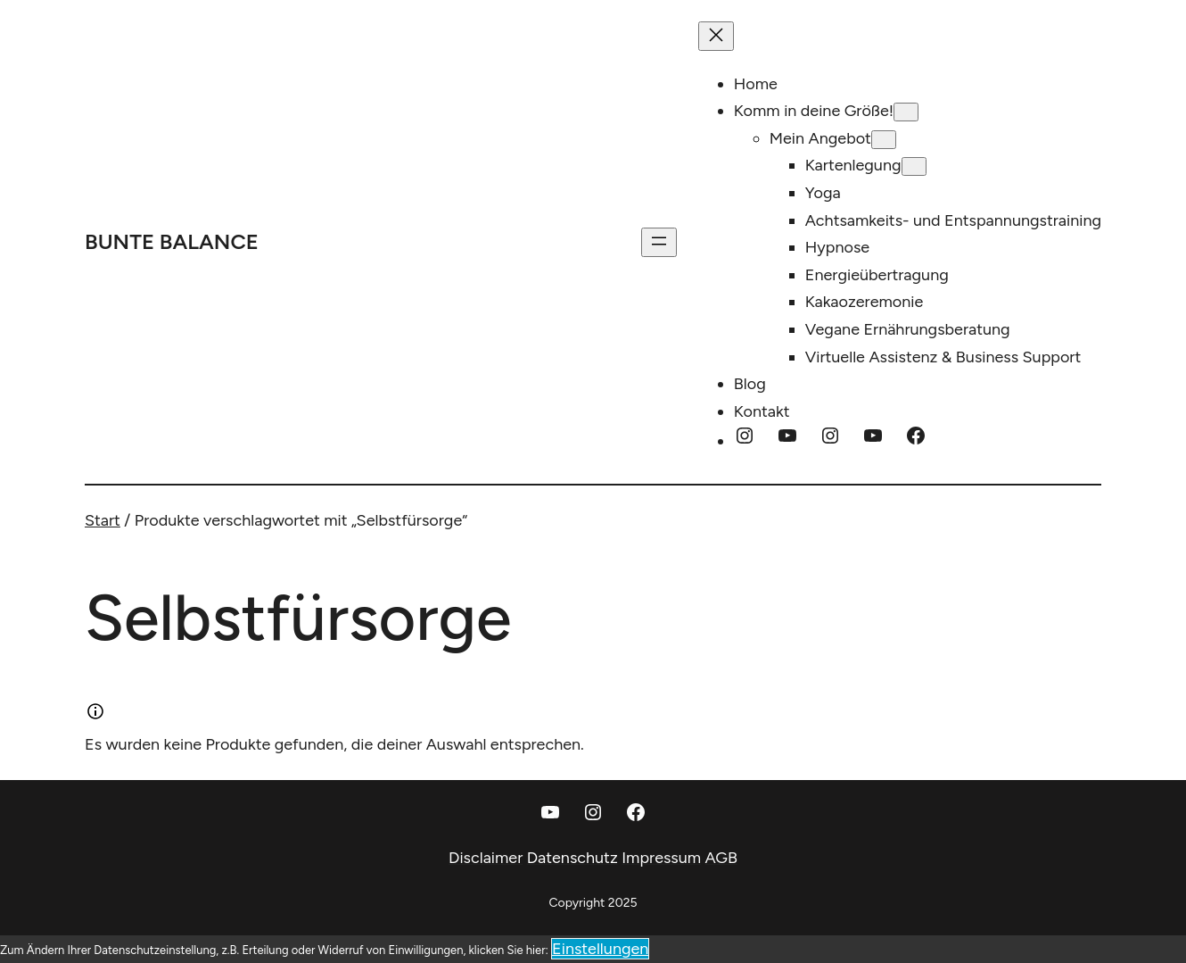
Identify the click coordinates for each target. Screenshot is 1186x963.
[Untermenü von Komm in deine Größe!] (906, 112)
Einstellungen (600, 949)
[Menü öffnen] (659, 242)
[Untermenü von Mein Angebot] (883, 139)
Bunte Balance (172, 241)
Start (102, 520)
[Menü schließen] (716, 36)
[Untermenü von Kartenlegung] (914, 166)
